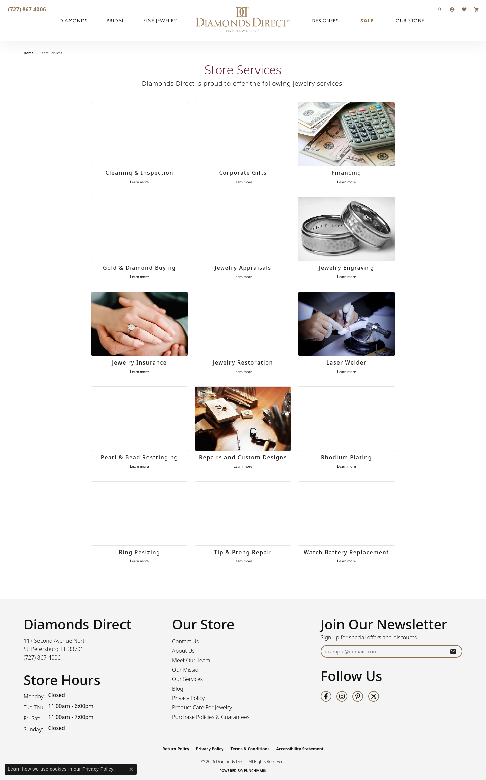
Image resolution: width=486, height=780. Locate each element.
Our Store (410, 20)
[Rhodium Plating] (346, 418)
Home (29, 53)
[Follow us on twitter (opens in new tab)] (373, 696)
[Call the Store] (42, 657)
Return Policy (175, 749)
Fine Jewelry (160, 20)
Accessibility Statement (299, 749)
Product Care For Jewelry (202, 707)
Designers (325, 20)
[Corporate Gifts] (243, 134)
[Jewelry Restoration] (243, 324)
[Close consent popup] (131, 769)
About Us (183, 650)
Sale (367, 20)
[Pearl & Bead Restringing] (139, 418)
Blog (177, 688)
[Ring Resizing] (139, 513)
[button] (440, 9)
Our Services (187, 679)
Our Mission (187, 669)
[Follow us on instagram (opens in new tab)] (341, 696)
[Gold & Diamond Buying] (139, 229)
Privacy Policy (188, 698)
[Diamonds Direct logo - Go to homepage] (243, 20)
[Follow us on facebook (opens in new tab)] (326, 696)
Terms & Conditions (250, 749)
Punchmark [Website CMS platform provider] (255, 770)
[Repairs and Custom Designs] (243, 418)
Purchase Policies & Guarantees (210, 717)
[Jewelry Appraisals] (243, 229)
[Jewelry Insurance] (139, 324)
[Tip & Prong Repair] (243, 513)
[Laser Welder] (346, 324)
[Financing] (346, 134)
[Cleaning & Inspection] (139, 134)
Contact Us (185, 641)
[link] (26, 9)
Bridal (116, 20)
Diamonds (73, 20)
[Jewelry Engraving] (346, 229)
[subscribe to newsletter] (453, 651)
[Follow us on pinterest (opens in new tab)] (357, 696)
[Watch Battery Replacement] (346, 513)
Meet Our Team (191, 660)
